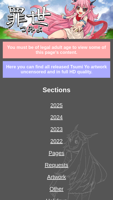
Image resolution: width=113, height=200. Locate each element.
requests (56, 165)
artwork (56, 177)
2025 (56, 105)
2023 (56, 129)
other (56, 189)
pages (57, 153)
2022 (56, 141)
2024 (56, 117)
